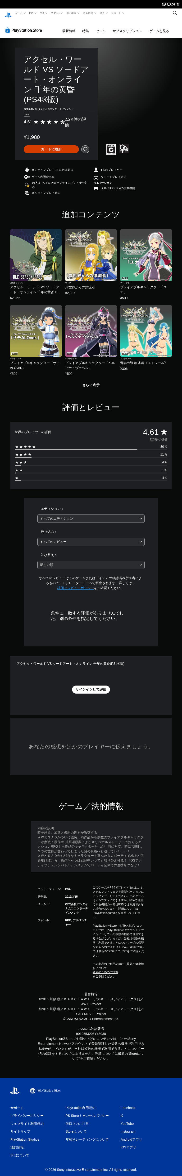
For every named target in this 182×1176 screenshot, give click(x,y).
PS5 (31, 13)
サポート (116, 13)
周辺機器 (71, 13)
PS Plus (55, 13)
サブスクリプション (127, 26)
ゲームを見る (159, 26)
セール (101, 26)
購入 (102, 13)
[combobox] (90, 514)
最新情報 (88, 13)
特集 (85, 26)
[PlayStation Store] (25, 25)
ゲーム (18, 13)
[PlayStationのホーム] (8, 13)
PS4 (42, 13)
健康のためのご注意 (105, 967)
